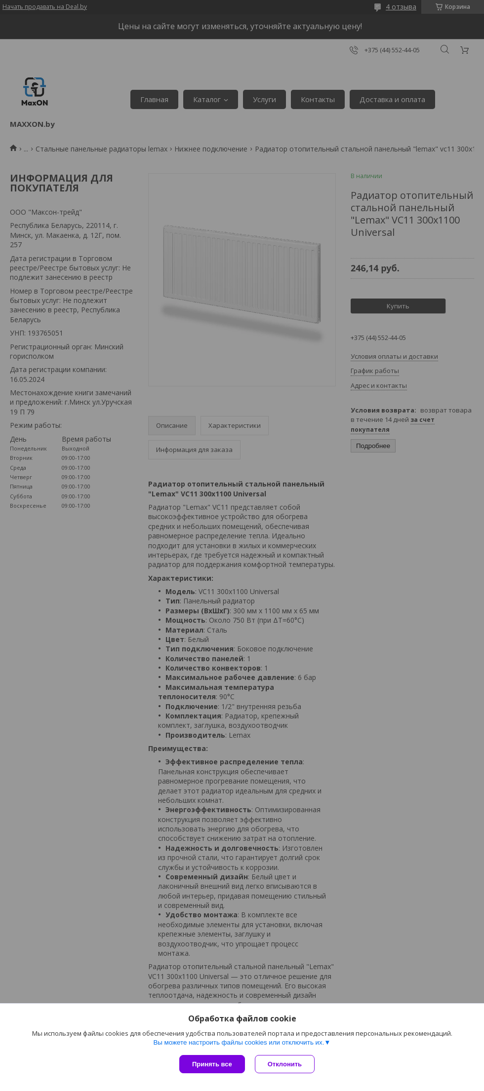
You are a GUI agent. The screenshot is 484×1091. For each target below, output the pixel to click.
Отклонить (285, 1064)
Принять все (212, 1064)
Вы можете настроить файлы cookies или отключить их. (238, 1042)
